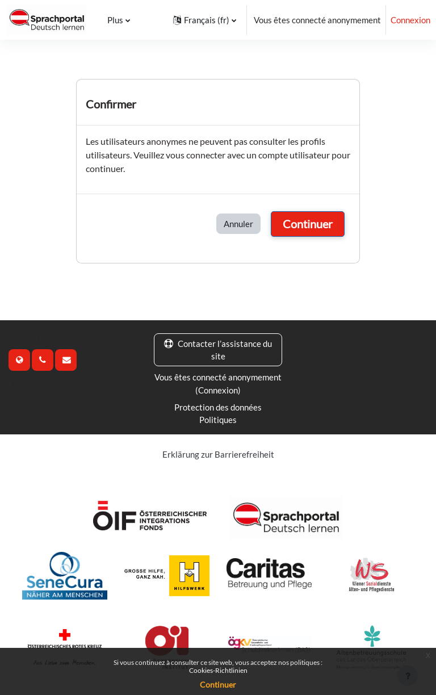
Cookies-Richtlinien (218, 670)
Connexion (410, 20)
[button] (204, 20)
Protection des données (218, 407)
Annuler (238, 224)
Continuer (308, 224)
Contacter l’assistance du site (218, 349)
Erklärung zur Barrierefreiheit (218, 454)
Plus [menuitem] (114, 20)
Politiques (218, 420)
